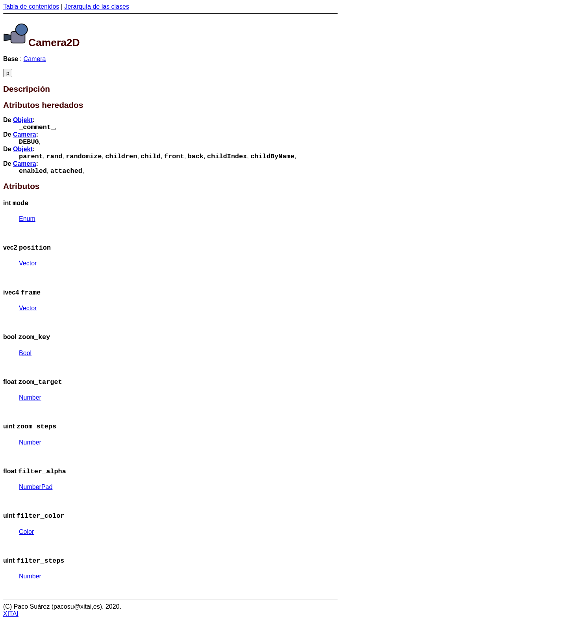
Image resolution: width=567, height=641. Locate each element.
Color (26, 550)
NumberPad (35, 504)
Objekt (23, 120)
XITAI (11, 634)
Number (30, 411)
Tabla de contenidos (31, 6)
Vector (28, 272)
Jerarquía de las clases (96, 6)
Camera (35, 59)
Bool (25, 365)
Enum (27, 226)
